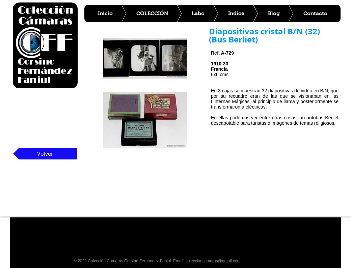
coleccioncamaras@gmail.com (213, 261)
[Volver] (45, 153)
